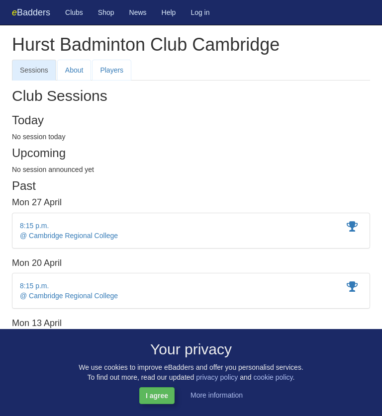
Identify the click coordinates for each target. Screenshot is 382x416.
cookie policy (272, 377)
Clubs (74, 12)
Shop (106, 12)
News (138, 12)
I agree (157, 396)
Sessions (34, 70)
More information (217, 395)
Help (169, 12)
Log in (200, 12)
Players (111, 70)
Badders (31, 12)
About (74, 70)
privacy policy (217, 377)
